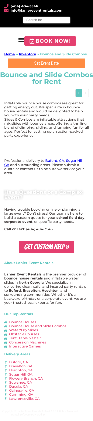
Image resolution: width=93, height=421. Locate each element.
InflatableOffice (55, 414)
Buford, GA (54, 161)
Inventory (27, 54)
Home (9, 54)
